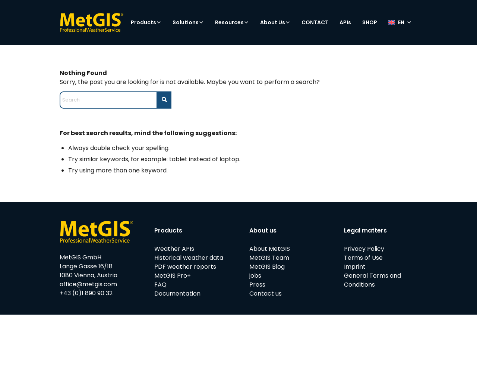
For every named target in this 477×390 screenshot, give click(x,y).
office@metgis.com (88, 284)
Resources (232, 22)
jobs (255, 275)
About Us (275, 22)
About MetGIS (269, 248)
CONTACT (314, 22)
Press (257, 284)
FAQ (160, 284)
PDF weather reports (185, 266)
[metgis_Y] (91, 22)
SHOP (369, 22)
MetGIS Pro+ (172, 275)
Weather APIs (174, 248)
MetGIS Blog (267, 266)
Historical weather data (188, 257)
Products (146, 22)
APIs (345, 22)
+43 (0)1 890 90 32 (86, 293)
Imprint (355, 266)
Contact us (265, 293)
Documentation (177, 293)
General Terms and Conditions (372, 280)
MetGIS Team (269, 257)
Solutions (188, 22)
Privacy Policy (364, 248)
